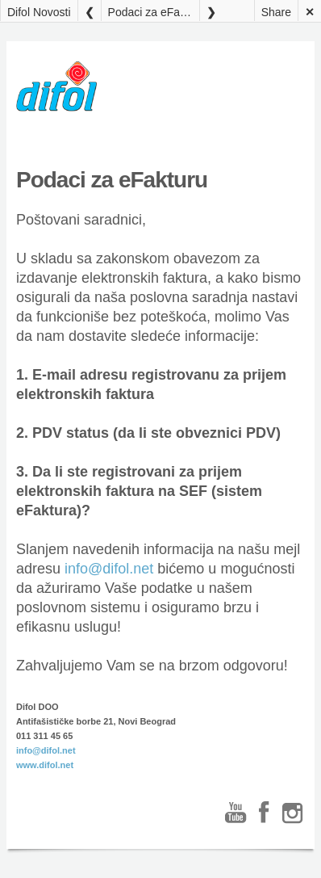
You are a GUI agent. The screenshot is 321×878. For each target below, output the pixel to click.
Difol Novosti (39, 12)
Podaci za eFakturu (153, 12)
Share (276, 12)
